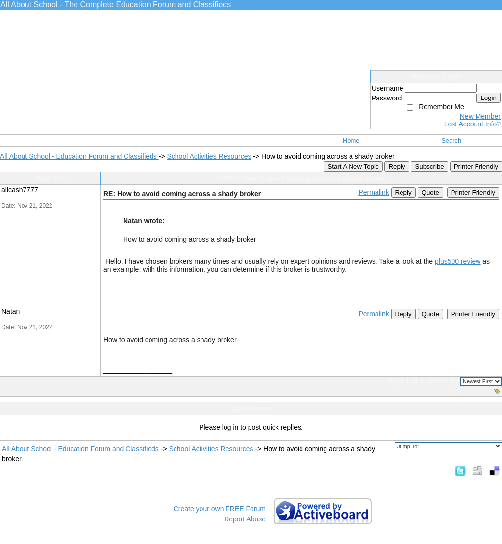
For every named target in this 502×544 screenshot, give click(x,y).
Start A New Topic (352, 166)
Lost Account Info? (472, 124)
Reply (396, 166)
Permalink (373, 192)
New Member (480, 116)
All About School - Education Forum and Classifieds (79, 156)
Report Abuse (245, 519)
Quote (430, 192)
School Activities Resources (209, 156)
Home (351, 140)
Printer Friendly (476, 166)
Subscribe (429, 166)
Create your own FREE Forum (220, 509)
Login (488, 97)
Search (451, 140)
